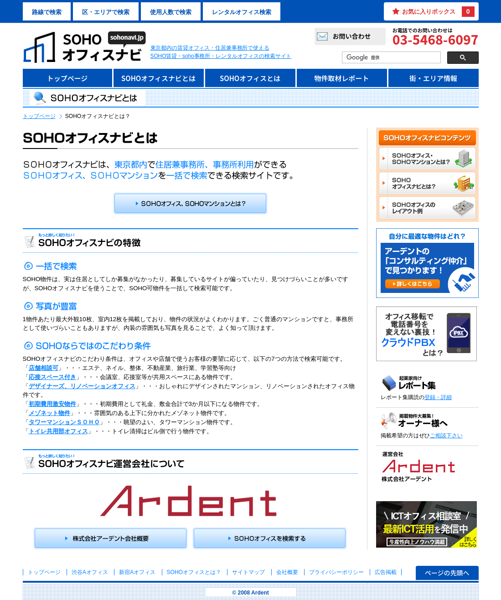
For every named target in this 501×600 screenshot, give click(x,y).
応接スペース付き (52, 377)
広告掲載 (386, 572)
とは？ (194, 572)
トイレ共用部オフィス (58, 431)
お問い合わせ (352, 36)
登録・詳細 (438, 397)
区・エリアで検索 (105, 12)
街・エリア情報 (433, 78)
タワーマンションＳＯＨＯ (64, 422)
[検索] (390, 57)
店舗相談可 (43, 367)
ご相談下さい (446, 435)
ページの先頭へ (447, 572)
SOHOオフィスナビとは (158, 78)
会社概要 (287, 572)
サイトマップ (248, 572)
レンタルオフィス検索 (241, 12)
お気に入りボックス (438, 11)
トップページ (67, 78)
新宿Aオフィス (137, 572)
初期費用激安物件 (52, 403)
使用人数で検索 (170, 12)
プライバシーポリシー (337, 572)
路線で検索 (47, 12)
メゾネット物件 (49, 413)
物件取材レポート (341, 78)
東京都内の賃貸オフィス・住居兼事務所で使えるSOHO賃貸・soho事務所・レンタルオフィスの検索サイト (221, 52)
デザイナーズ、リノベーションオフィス (82, 386)
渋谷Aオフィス (90, 572)
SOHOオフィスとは (250, 78)
